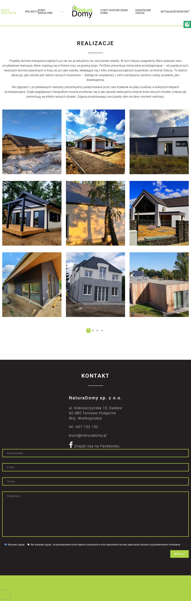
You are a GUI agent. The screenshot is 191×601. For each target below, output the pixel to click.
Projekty (31, 11)
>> (102, 330)
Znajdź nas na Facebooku (94, 446)
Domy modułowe (45, 11)
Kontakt (184, 11)
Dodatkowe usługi (143, 11)
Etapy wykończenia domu (114, 11)
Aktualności (169, 11)
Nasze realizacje (8, 11)
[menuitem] (13, 12)
